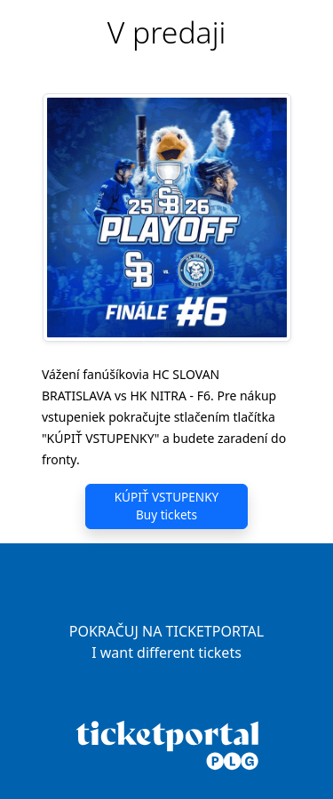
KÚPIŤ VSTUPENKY (167, 506)
